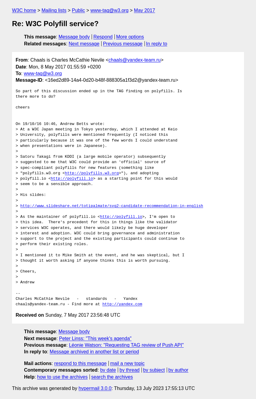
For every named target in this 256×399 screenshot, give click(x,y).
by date (108, 370)
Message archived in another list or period (94, 351)
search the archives (112, 376)
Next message (84, 43)
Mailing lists (53, 10)
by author (178, 370)
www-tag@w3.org (109, 10)
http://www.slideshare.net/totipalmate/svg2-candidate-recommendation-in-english (111, 206)
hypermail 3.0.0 (94, 388)
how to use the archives (62, 376)
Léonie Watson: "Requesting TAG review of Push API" (126, 345)
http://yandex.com (122, 304)
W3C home (24, 10)
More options (130, 36)
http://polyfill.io (72, 178)
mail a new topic (127, 363)
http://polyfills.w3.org (92, 173)
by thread (130, 370)
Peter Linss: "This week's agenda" (95, 338)
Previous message (123, 43)
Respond (103, 36)
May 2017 (144, 10)
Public (78, 10)
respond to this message (80, 363)
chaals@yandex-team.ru (134, 59)
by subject (154, 370)
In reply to (156, 43)
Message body (74, 36)
